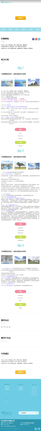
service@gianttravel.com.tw (10, 426)
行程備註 (30, 29)
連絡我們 (7, 390)
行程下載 (37, 29)
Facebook (7, 388)
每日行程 (10, 29)
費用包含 (17, 29)
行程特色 (3, 29)
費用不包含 (24, 29)
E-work (10, 415)
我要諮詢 (20, 18)
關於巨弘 (7, 387)
